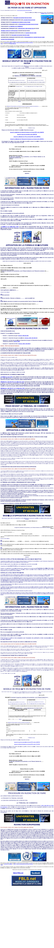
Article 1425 (16, 341)
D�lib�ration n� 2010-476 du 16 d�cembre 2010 (12, 381)
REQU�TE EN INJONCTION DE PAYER (23, 17)
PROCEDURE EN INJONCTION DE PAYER (28, 24)
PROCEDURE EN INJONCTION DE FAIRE (27, 793)
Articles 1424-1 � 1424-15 (31, 338)
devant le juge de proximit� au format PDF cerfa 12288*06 (27, 742)
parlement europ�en (8, 42)
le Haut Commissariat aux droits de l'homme (24, 42)
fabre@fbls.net (13, 43)
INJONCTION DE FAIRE (31, 32)
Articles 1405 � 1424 (23, 335)
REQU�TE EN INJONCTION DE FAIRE (20, 35)
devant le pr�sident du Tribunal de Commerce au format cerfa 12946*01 (27, 139)
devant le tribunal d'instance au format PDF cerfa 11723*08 (27, 744)
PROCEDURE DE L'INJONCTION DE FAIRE (35, 37)
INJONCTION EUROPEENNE (7, 39)
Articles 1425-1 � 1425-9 (24, 343)
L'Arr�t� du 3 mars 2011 (6, 376)
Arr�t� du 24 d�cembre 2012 (10, 226)
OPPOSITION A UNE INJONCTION (26, 28)
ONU (2, 43)
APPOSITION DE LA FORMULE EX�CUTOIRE (27, 245)
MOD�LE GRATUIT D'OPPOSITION (9, 30)
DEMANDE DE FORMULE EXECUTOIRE (21, 22)
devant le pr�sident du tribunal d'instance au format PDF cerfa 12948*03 (27, 132)
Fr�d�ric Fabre (44, 13)
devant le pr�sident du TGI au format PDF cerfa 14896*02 (27, 136)
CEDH (14, 863)
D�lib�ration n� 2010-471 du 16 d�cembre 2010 (12, 388)
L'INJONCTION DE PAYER (29, 19)
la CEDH (14, 42)
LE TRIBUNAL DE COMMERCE (15, 26)
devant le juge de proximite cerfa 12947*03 (27, 134)
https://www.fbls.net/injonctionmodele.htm (24, 10)
